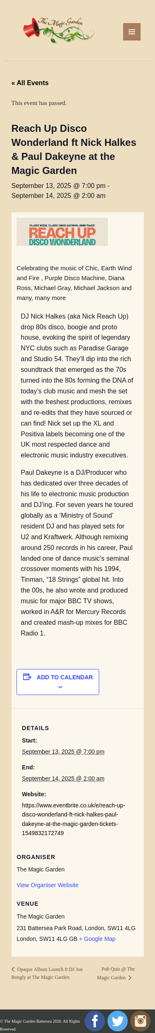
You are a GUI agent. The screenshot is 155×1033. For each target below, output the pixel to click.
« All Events (30, 82)
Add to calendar (65, 677)
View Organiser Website (48, 885)
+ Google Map (97, 938)
